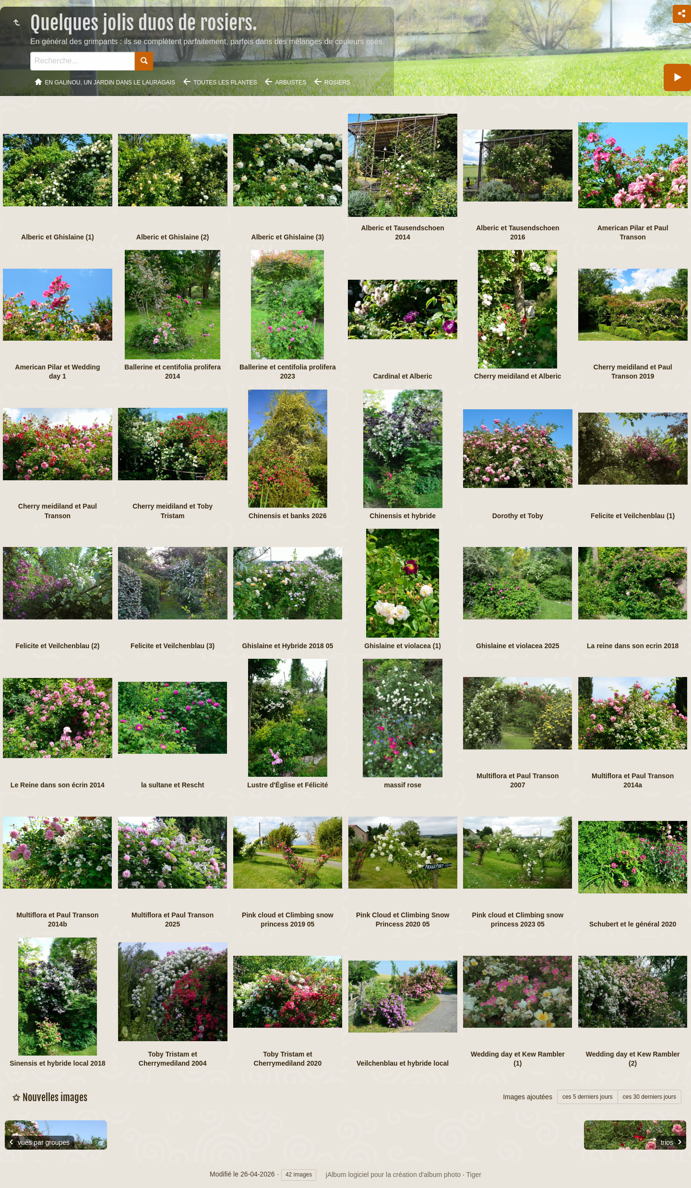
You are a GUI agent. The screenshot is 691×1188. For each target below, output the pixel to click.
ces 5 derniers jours (587, 1096)
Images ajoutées (527, 1097)
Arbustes (290, 82)
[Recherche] (82, 61)
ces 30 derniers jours (649, 1096)
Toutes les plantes (225, 82)
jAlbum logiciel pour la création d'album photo (393, 1174)
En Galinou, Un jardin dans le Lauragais (110, 82)
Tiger (473, 1174)
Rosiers (337, 82)
